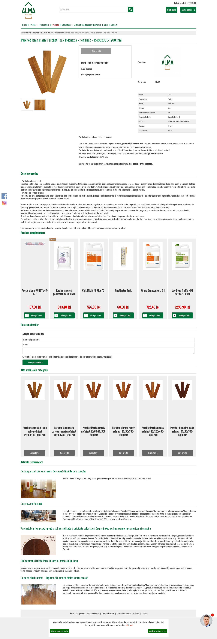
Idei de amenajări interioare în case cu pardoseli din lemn (49, 562)
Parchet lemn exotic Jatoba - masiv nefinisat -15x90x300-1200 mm (64, 432)
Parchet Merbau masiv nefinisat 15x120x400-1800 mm (152, 432)
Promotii (55, 24)
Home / (23, 33)
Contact (114, 24)
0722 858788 (86, 68)
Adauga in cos (36, 315)
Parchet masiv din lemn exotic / (54, 33)
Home (24, 24)
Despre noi (80, 614)
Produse (33, 24)
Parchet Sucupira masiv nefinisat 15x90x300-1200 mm (182, 432)
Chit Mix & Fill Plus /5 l (93, 290)
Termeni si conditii (124, 614)
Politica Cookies (93, 614)
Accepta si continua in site (157, 631)
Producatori (44, 24)
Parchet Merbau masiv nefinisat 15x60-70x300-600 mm (93, 432)
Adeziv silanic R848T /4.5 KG (35, 292)
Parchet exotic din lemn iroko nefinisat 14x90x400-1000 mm (35, 432)
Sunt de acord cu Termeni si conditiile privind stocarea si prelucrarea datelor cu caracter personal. (67, 357)
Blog (106, 24)
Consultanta (66, 24)
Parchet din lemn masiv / (35, 33)
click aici (129, 625)
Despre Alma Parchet (31, 504)
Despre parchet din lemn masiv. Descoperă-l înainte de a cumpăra (53, 472)
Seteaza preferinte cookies (59, 631)
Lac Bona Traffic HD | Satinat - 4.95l (182, 292)
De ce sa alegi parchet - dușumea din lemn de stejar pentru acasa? (54, 579)
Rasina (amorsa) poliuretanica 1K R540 (64, 292)
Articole (136, 614)
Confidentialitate (108, 614)
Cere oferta (34, 453)
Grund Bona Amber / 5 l (153, 290)
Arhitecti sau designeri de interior (87, 24)
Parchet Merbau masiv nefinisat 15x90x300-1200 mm (123, 432)
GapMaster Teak (123, 290)
